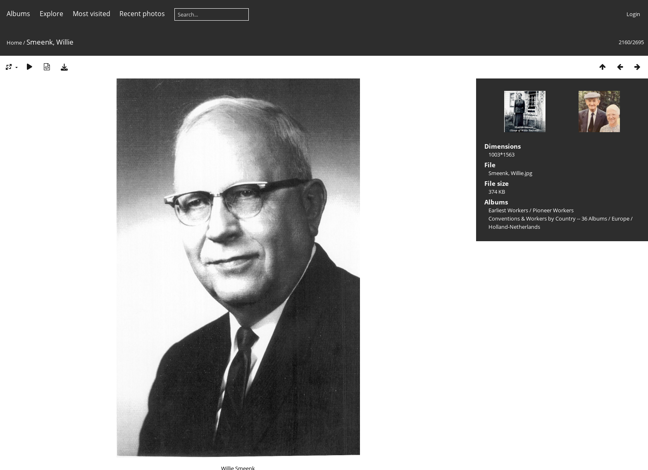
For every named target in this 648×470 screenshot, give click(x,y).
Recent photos (142, 13)
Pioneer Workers (553, 210)
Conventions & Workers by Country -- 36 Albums (547, 218)
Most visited (91, 13)
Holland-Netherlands (514, 226)
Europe (620, 218)
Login (633, 14)
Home (14, 42)
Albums (18, 13)
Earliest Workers (508, 210)
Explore (51, 13)
